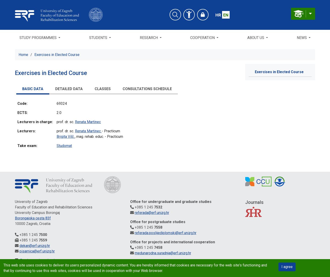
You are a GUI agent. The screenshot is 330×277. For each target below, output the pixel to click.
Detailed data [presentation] (69, 89)
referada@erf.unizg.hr (152, 213)
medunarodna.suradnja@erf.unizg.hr (163, 253)
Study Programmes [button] (38, 38)
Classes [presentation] (103, 89)
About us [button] (256, 38)
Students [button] (98, 38)
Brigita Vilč (66, 136)
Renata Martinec (88, 122)
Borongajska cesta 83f (33, 218)
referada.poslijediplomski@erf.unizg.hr (165, 233)
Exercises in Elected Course (57, 55)
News (302, 38)
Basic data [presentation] (32, 89)
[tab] (32, 89)
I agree (287, 267)
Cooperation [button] (203, 38)
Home (23, 55)
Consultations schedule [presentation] (147, 89)
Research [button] (149, 38)
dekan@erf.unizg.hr (34, 246)
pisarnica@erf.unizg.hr (37, 251)
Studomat (64, 146)
